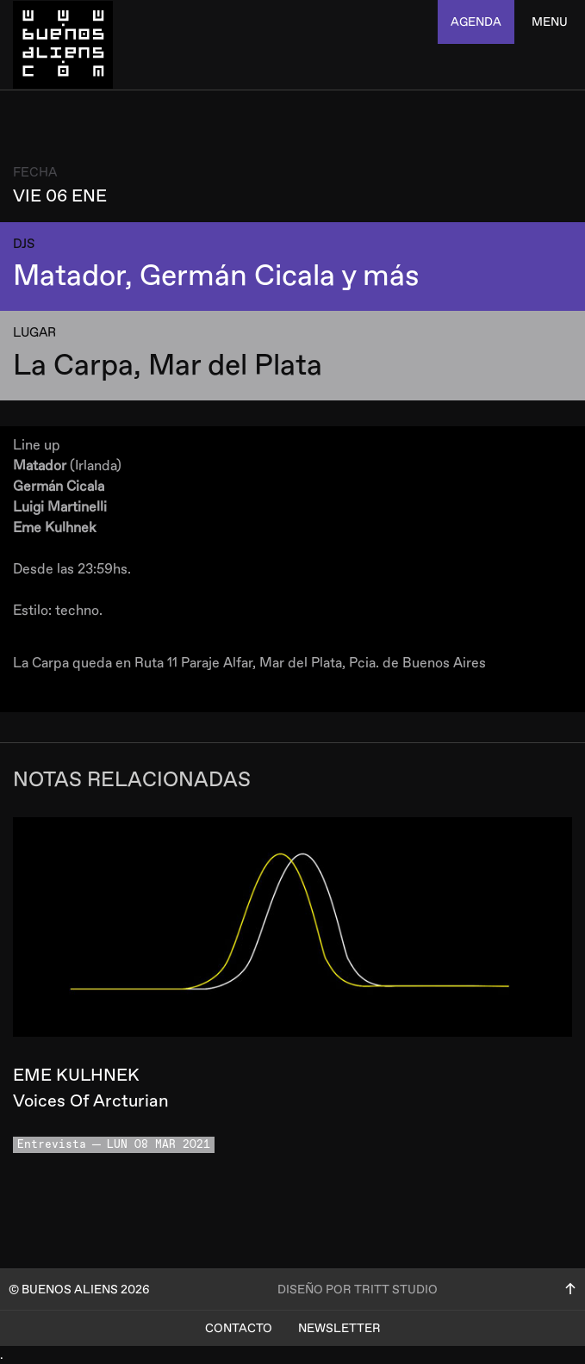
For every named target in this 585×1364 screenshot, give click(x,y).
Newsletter (339, 1328)
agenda (476, 22)
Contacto (238, 1328)
